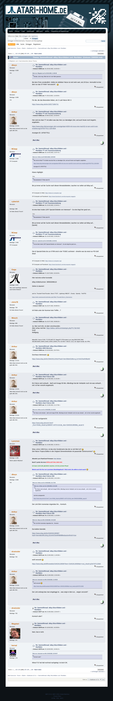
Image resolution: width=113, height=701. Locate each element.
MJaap (14, 149)
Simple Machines (64, 694)
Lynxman (16, 441)
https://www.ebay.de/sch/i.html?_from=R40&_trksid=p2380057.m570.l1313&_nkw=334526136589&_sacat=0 (60, 498)
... (14, 53)
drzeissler (16, 551)
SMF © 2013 (56, 694)
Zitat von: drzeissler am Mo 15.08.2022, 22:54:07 (44, 653)
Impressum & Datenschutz (60, 31)
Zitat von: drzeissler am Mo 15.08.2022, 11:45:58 (44, 579)
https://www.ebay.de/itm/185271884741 (45, 104)
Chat (23, 31)
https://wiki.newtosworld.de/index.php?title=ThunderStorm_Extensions (52, 297)
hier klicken (57, 458)
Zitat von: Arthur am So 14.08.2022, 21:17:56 (44, 482)
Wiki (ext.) (39, 31)
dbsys (14, 65)
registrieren (34, 36)
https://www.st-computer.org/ (53, 193)
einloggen (25, 36)
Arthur (14, 112)
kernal (14, 645)
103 (19, 53)
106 (28, 53)
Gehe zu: (85, 679)
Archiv (47, 31)
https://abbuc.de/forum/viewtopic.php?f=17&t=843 (63, 328)
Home (11, 31)
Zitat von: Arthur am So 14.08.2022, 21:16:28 (44, 409)
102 (16, 53)
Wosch (15, 318)
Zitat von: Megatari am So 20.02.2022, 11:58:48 (44, 73)
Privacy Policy (57, 696)
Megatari (15, 624)
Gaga (14, 270)
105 (25, 53)
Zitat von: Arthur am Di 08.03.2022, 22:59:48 (43, 157)
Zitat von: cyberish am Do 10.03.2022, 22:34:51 (44, 241)
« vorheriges (94, 51)
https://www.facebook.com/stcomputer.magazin (62, 196)
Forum (17, 31)
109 (32, 53)
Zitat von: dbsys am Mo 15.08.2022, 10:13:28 (44, 520)
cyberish (15, 201)
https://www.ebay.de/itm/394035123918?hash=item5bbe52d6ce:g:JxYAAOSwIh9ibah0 (61, 359)
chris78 (15, 302)
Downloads (30, 31)
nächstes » (101, 51)
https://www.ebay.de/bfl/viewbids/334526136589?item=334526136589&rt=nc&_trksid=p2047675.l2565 (66, 564)
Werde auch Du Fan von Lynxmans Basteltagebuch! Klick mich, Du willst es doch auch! (59, 469)
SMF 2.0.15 (48, 694)
